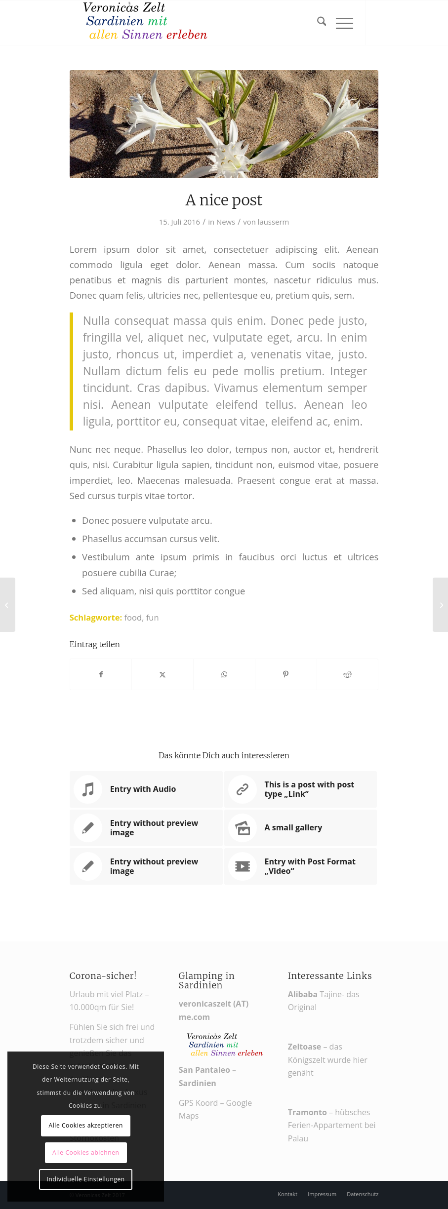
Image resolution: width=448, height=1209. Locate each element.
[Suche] (316, 22)
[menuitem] (316, 22)
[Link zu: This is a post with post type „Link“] (300, 789)
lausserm (273, 222)
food (133, 617)
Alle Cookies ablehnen (86, 1152)
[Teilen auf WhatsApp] (224, 674)
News (225, 222)
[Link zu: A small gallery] (300, 828)
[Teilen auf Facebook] (101, 674)
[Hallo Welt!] (440, 605)
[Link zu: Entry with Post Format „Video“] (300, 866)
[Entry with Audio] (7, 605)
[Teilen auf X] (162, 674)
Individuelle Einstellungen (86, 1179)
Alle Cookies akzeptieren (85, 1125)
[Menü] (339, 22)
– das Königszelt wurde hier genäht (327, 1059)
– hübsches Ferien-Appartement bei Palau (332, 1125)
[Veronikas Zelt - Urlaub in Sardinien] (144, 22)
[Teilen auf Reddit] (347, 674)
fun (152, 617)
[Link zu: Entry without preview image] (146, 828)
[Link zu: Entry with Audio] (146, 789)
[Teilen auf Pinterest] (286, 674)
